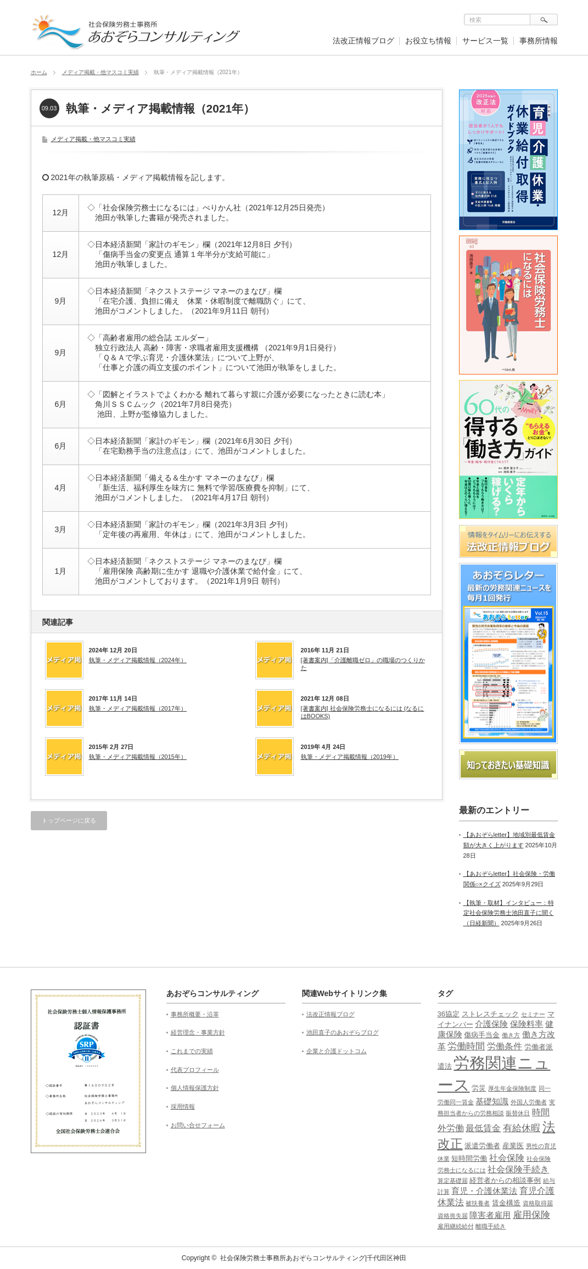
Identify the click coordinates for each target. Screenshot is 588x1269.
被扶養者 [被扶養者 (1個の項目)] (478, 1203)
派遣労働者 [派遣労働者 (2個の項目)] (482, 1146)
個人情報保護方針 (195, 1087)
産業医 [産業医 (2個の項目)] (513, 1146)
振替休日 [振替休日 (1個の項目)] (518, 1113)
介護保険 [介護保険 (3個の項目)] (491, 1024)
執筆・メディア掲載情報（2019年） (350, 756)
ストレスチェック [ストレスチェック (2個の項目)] (490, 1014)
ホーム (39, 72)
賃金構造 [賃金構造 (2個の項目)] (506, 1203)
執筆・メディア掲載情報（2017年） (138, 708)
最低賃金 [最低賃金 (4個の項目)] (483, 1128)
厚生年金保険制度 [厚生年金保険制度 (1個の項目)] (512, 1088)
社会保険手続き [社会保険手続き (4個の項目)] (518, 1169)
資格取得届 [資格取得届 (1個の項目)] (538, 1203)
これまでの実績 (192, 1051)
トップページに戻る (69, 820)
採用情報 (183, 1106)
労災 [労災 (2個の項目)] (479, 1088)
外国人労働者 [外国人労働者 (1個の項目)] (529, 1102)
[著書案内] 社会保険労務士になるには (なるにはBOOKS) (362, 712)
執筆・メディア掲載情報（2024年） (138, 660)
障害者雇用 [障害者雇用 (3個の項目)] (490, 1215)
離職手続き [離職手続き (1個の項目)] (490, 1226)
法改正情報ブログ (363, 40)
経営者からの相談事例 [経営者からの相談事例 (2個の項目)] (505, 1180)
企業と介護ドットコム (336, 1051)
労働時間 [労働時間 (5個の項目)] (466, 1046)
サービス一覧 (485, 40)
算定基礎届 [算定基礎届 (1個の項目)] (453, 1180)
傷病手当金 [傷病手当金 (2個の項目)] (482, 1035)
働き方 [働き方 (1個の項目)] (511, 1035)
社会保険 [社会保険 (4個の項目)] (506, 1157)
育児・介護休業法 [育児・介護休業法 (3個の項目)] (484, 1191)
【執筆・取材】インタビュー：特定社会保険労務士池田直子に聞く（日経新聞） (508, 912)
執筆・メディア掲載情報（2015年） (138, 756)
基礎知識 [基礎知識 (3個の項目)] (491, 1101)
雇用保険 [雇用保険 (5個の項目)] (531, 1215)
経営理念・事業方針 (198, 1032)
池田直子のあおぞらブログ (342, 1032)
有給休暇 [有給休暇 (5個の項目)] (521, 1128)
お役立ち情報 (428, 40)
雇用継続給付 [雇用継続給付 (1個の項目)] (456, 1226)
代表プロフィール (195, 1069)
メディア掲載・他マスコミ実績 (100, 72)
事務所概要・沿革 (195, 1014)
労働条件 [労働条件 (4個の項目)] (504, 1046)
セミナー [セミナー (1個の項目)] (533, 1014)
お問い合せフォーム (198, 1125)
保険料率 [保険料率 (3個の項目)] (526, 1024)
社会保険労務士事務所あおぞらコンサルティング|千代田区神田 (313, 1258)
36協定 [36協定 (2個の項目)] (449, 1014)
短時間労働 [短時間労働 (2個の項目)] (469, 1158)
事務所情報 (538, 40)
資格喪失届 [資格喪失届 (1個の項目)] (453, 1215)
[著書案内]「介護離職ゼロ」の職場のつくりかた (363, 664)
